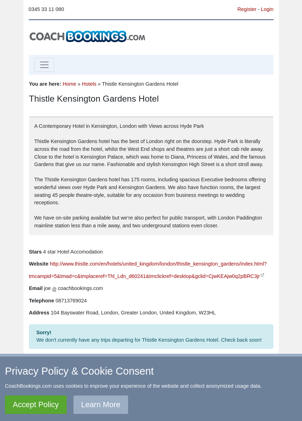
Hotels (89, 84)
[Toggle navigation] (44, 65)
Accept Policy (36, 404)
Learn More (100, 404)
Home (69, 84)
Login (267, 9)
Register (247, 9)
